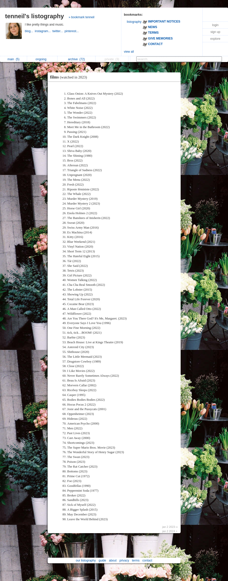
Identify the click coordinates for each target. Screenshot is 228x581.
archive (76, 59)
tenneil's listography (34, 16)
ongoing (42, 59)
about (113, 560)
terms (136, 560)
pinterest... (72, 31)
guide (102, 560)
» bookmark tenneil (81, 17)
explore (215, 39)
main (13, 59)
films (70, 77)
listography (134, 22)
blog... (30, 31)
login (215, 25)
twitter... (58, 31)
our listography (86, 560)
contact (147, 560)
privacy (124, 560)
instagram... (43, 31)
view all (129, 51)
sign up (215, 32)
